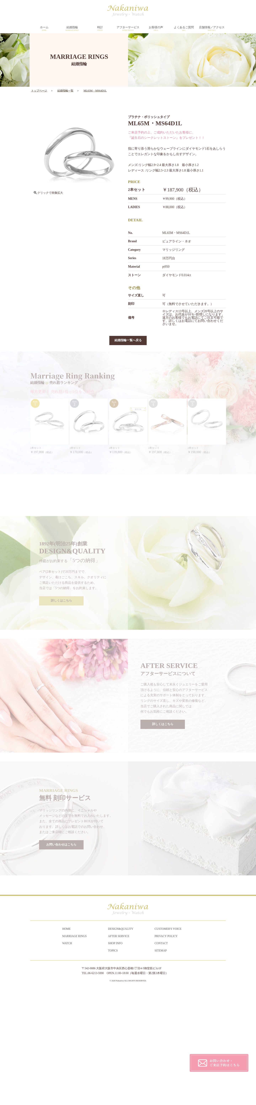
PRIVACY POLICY (166, 1051)
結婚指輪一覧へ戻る (128, 340)
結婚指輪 (72, 28)
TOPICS (113, 1066)
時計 (100, 28)
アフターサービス (128, 28)
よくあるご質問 (184, 28)
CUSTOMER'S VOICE (168, 1044)
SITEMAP (161, 1066)
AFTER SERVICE (118, 1051)
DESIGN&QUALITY (120, 1044)
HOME (66, 1044)
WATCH (67, 1058)
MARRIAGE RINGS (74, 1051)
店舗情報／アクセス (212, 28)
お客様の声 (156, 28)
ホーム (44, 28)
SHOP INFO (115, 1058)
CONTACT (161, 1058)
